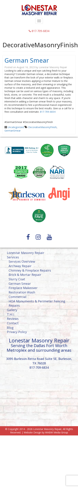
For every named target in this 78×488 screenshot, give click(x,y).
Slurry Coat (17, 279)
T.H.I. (10, 314)
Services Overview (22, 261)
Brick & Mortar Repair (25, 275)
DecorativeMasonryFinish (42, 127)
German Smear (26, 60)
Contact (13, 323)
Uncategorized (16, 127)
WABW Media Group (56, 432)
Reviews (13, 319)
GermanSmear (12, 130)
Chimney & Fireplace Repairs (30, 270)
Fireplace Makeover (23, 288)
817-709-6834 (39, 31)
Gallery (12, 310)
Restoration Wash (22, 292)
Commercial (17, 297)
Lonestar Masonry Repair (53, 67)
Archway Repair (20, 266)
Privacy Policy (17, 332)
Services (13, 257)
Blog (10, 328)
